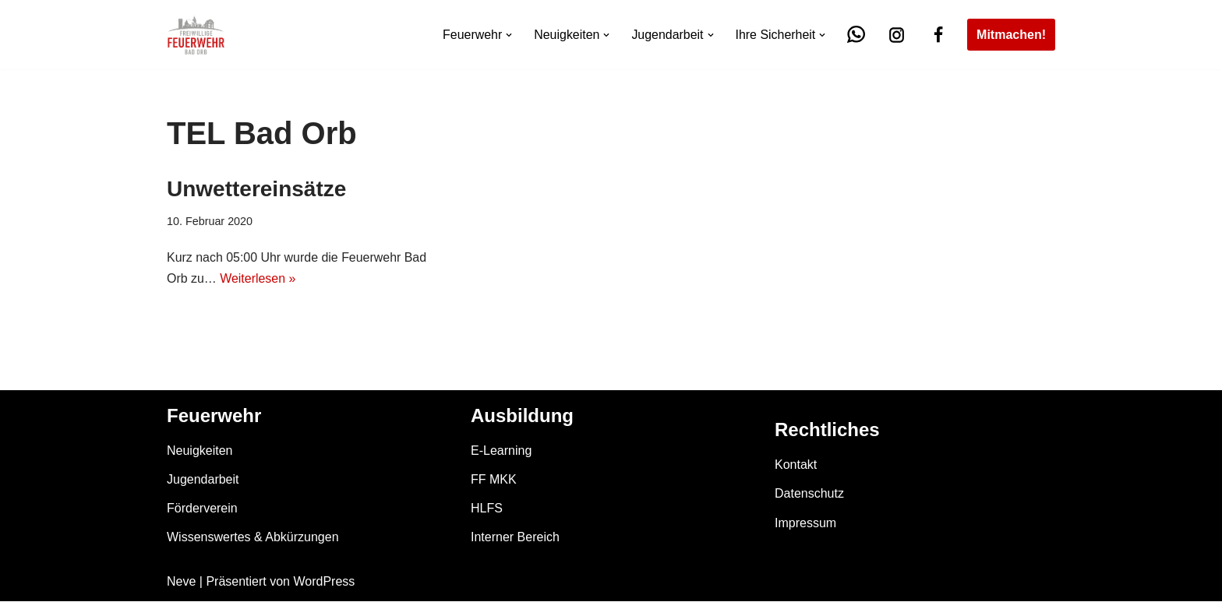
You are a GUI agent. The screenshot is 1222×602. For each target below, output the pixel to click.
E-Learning (501, 450)
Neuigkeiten (200, 450)
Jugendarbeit (203, 479)
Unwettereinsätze (256, 189)
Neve (181, 582)
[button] (508, 35)
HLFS (487, 508)
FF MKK (494, 479)
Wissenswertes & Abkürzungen (253, 537)
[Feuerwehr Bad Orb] (196, 34)
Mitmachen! (1011, 34)
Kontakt (796, 465)
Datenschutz (809, 494)
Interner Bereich (515, 537)
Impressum (805, 523)
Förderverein (202, 508)
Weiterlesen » (258, 278)
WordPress (324, 582)
